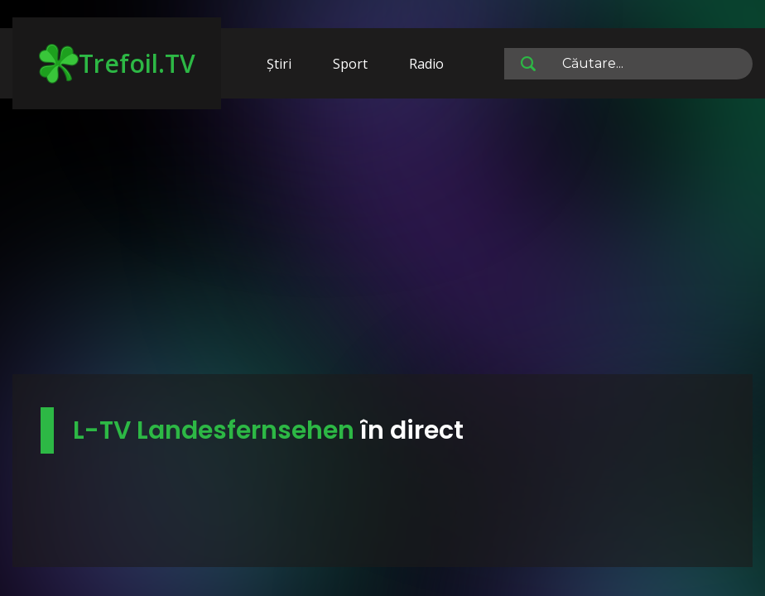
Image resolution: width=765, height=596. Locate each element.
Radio (426, 64)
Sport (350, 64)
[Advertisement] (382, 244)
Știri (279, 64)
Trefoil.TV (117, 64)
